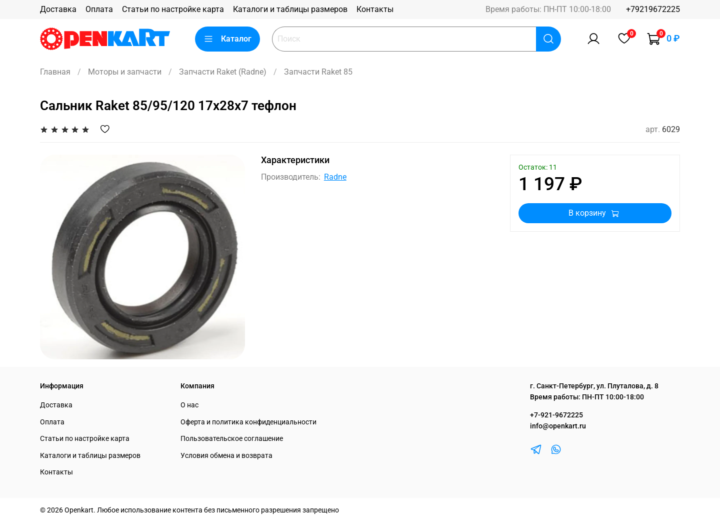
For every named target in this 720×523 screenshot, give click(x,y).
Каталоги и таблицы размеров (290, 9)
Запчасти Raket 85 (318, 72)
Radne (335, 177)
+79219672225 (653, 9)
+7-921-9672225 (556, 415)
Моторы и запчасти (125, 72)
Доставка (58, 9)
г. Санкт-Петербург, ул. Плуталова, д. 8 (594, 386)
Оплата (99, 9)
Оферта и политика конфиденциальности (248, 422)
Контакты (375, 9)
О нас (189, 405)
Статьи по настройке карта (173, 9)
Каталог (228, 39)
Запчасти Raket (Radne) (222, 72)
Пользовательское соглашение (231, 438)
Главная (55, 72)
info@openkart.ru (558, 426)
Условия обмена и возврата (226, 455)
